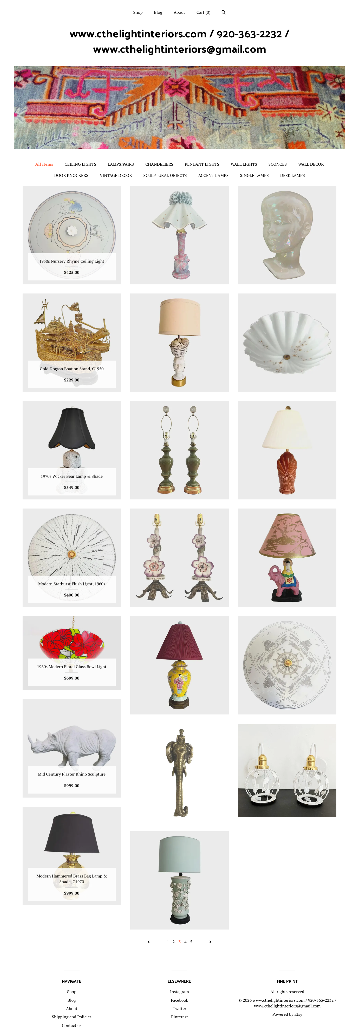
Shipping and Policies (72, 1017)
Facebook (179, 1000)
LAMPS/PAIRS (121, 164)
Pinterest (179, 1017)
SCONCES (278, 164)
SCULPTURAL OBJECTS (165, 175)
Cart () (204, 12)
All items (44, 164)
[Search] (224, 13)
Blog (158, 12)
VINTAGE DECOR (116, 175)
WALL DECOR (311, 164)
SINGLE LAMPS (254, 175)
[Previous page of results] (149, 942)
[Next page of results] (210, 942)
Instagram (179, 991)
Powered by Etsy (287, 1014)
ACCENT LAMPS (213, 175)
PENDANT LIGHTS (202, 164)
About (179, 12)
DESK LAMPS (292, 175)
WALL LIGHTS (244, 164)
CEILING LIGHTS (80, 164)
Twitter (179, 1008)
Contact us (72, 1025)
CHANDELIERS (159, 164)
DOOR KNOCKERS (71, 175)
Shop (138, 12)
